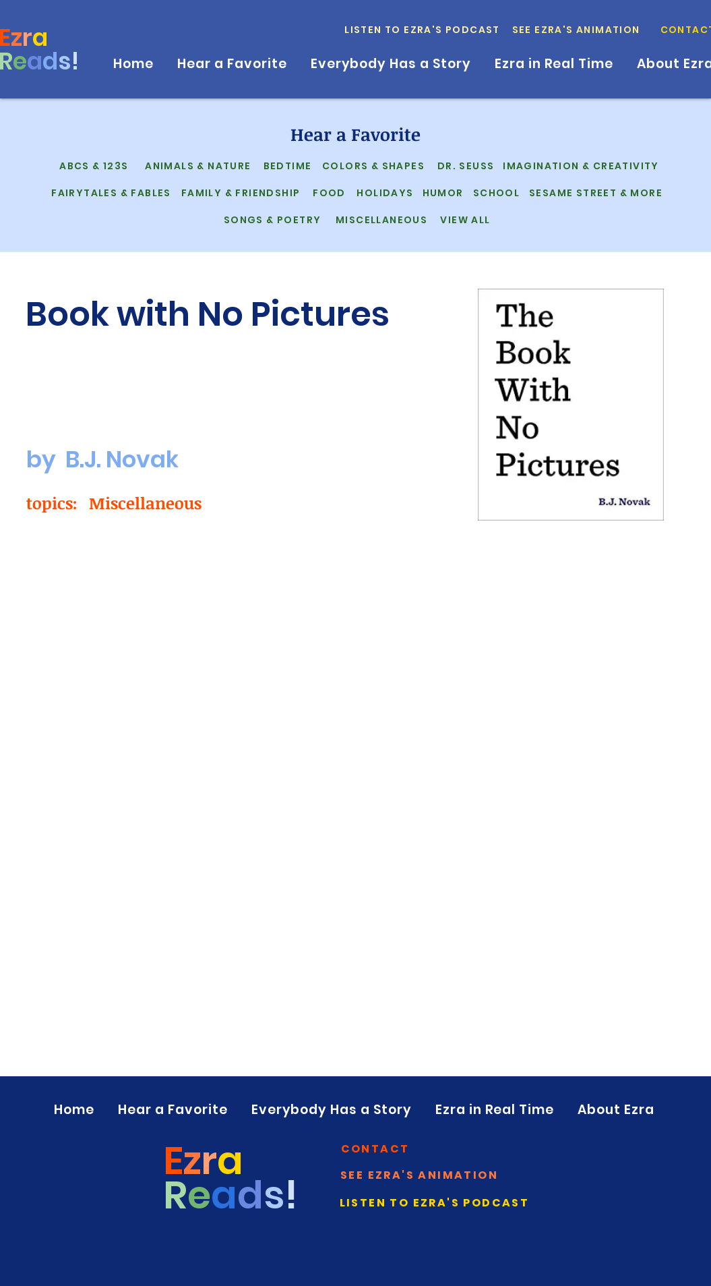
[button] (376, 1148)
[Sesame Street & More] (595, 192)
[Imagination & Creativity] (579, 165)
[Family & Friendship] (240, 192)
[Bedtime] (286, 165)
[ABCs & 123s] (93, 165)
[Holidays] (384, 192)
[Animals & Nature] (197, 165)
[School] (495, 192)
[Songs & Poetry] (271, 219)
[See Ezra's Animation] (577, 29)
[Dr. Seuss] (464, 165)
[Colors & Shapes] (372, 165)
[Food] (328, 192)
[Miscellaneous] (380, 219)
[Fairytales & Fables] (110, 192)
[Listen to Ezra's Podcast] (423, 29)
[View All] (464, 219)
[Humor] (441, 192)
